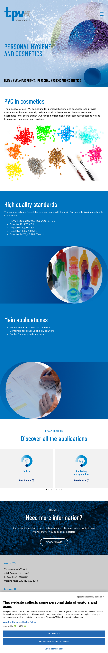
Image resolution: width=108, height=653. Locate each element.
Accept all (54, 633)
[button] (46, 489)
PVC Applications (24, 80)
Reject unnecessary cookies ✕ (90, 597)
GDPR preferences (54, 649)
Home (7, 80)
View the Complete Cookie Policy (19, 622)
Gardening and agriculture (81, 472)
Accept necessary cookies (54, 641)
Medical (27, 471)
